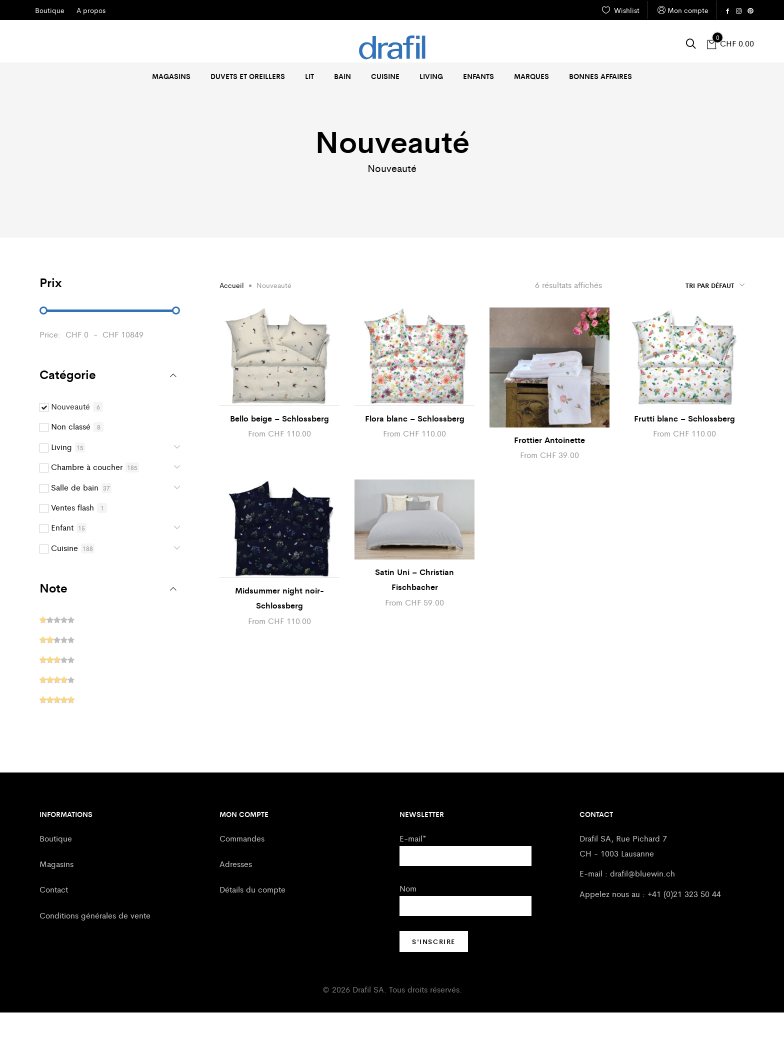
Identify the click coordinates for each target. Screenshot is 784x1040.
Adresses (236, 891)
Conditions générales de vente (95, 942)
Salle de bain (74, 514)
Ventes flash (72, 534)
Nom (408, 916)
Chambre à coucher (86, 494)
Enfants (478, 76)
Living (431, 76)
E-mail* (413, 866)
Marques (531, 76)
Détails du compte (253, 916)
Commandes (242, 866)
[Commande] (677, 312)
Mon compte (681, 10)
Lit (309, 76)
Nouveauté (70, 434)
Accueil (232, 313)
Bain (342, 76)
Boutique (56, 866)
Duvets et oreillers (247, 76)
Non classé (70, 454)
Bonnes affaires (600, 76)
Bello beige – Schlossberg (279, 446)
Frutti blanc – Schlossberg (684, 446)
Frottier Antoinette (549, 467)
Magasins (171, 76)
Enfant (62, 554)
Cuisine (385, 76)
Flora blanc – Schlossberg (414, 446)
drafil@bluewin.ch (642, 900)
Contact (54, 916)
